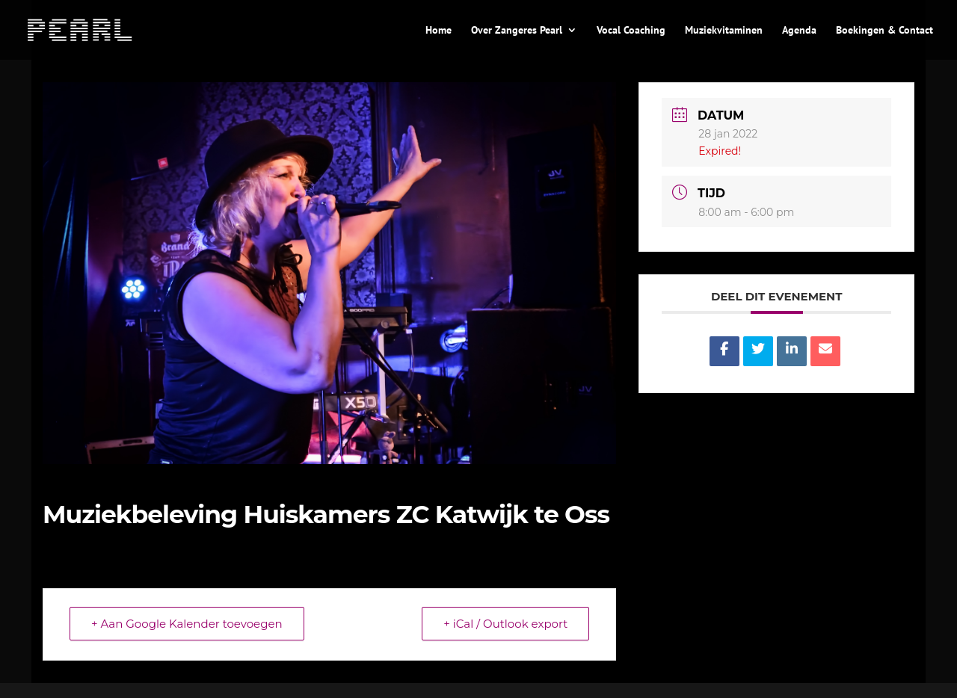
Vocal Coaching (631, 31)
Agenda (799, 31)
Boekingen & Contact (884, 31)
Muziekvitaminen (724, 31)
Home (438, 31)
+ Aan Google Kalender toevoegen (187, 624)
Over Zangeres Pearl (516, 31)
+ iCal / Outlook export (505, 624)
